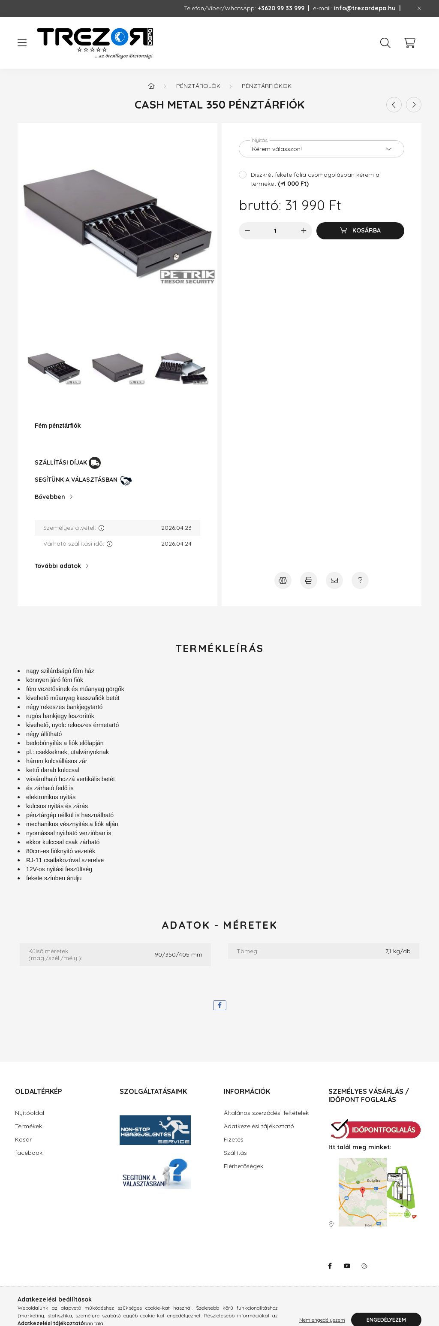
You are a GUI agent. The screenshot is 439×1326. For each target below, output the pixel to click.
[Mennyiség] (275, 230)
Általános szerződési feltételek (266, 1113)
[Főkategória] (151, 86)
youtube (347, 1266)
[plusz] (303, 230)
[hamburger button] (21, 42)
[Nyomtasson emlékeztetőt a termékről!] (308, 580)
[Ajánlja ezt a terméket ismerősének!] (334, 580)
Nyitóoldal (29, 1113)
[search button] (385, 42)
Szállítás (235, 1153)
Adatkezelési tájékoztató (259, 1126)
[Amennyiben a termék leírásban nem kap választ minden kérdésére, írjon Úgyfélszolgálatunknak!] (360, 580)
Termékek (28, 1126)
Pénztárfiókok (267, 86)
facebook (28, 1153)
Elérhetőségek (243, 1166)
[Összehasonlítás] (283, 580)
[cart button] (409, 42)
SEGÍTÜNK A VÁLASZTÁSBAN (76, 479)
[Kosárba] (360, 230)
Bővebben (50, 497)
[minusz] (247, 230)
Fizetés (234, 1139)
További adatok (58, 566)
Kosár (23, 1139)
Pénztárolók (198, 86)
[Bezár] (419, 8)
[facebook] (219, 1005)
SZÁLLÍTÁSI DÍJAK (61, 462)
